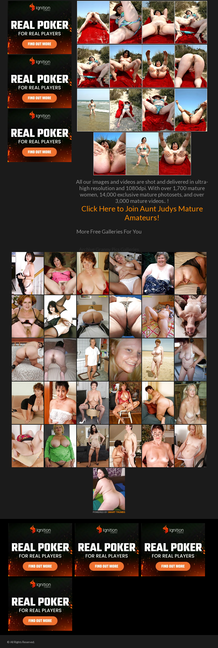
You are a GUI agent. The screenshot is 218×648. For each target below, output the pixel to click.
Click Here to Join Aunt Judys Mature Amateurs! (142, 213)
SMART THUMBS (116, 512)
